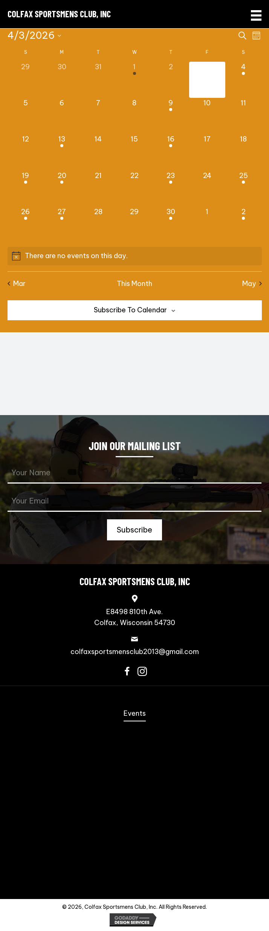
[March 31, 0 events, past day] (98, 80)
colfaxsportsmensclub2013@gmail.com (134, 651)
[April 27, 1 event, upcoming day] (62, 225)
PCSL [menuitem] (135, 813)
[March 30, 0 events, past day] (62, 80)
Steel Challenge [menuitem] (134, 756)
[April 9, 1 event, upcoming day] (171, 116)
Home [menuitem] (134, 699)
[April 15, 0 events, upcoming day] (134, 152)
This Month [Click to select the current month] (134, 283)
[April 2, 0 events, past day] (171, 80)
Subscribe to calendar (130, 310)
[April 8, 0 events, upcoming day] (134, 116)
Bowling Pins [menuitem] (135, 827)
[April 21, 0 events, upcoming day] (98, 188)
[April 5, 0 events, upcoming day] (26, 116)
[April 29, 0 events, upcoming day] (134, 225)
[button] (134, 529)
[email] (134, 501)
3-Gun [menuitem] (134, 785)
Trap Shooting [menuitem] (134, 870)
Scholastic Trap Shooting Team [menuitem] (134, 856)
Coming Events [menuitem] (134, 742)
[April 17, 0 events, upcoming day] (207, 152)
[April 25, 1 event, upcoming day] (243, 188)
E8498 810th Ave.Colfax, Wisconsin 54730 (134, 617)
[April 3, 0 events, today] (207, 80)
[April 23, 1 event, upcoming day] (171, 188)
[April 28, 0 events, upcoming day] (98, 225)
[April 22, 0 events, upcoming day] (134, 188)
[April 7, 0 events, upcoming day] (98, 116)
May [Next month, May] (252, 283)
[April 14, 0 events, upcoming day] (98, 152)
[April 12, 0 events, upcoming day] (26, 152)
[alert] (135, 256)
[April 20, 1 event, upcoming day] (62, 188)
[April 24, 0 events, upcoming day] (207, 188)
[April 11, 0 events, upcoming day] (243, 116)
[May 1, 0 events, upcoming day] (207, 225)
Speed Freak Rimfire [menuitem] (134, 771)
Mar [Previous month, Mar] (17, 283)
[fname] (134, 473)
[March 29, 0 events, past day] (26, 80)
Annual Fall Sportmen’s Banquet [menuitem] (135, 728)
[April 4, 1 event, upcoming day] (243, 80)
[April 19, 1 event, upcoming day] (26, 188)
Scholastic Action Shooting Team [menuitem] (135, 842)
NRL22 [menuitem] (134, 799)
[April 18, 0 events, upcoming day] (243, 152)
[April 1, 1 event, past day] (134, 80)
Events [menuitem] (135, 713)
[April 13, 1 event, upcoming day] (62, 152)
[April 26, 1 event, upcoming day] (26, 225)
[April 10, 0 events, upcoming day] (207, 116)
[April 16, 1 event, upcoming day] (171, 152)
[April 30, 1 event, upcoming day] (171, 225)
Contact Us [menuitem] (134, 884)
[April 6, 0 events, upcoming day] (62, 116)
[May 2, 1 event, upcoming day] (243, 225)
